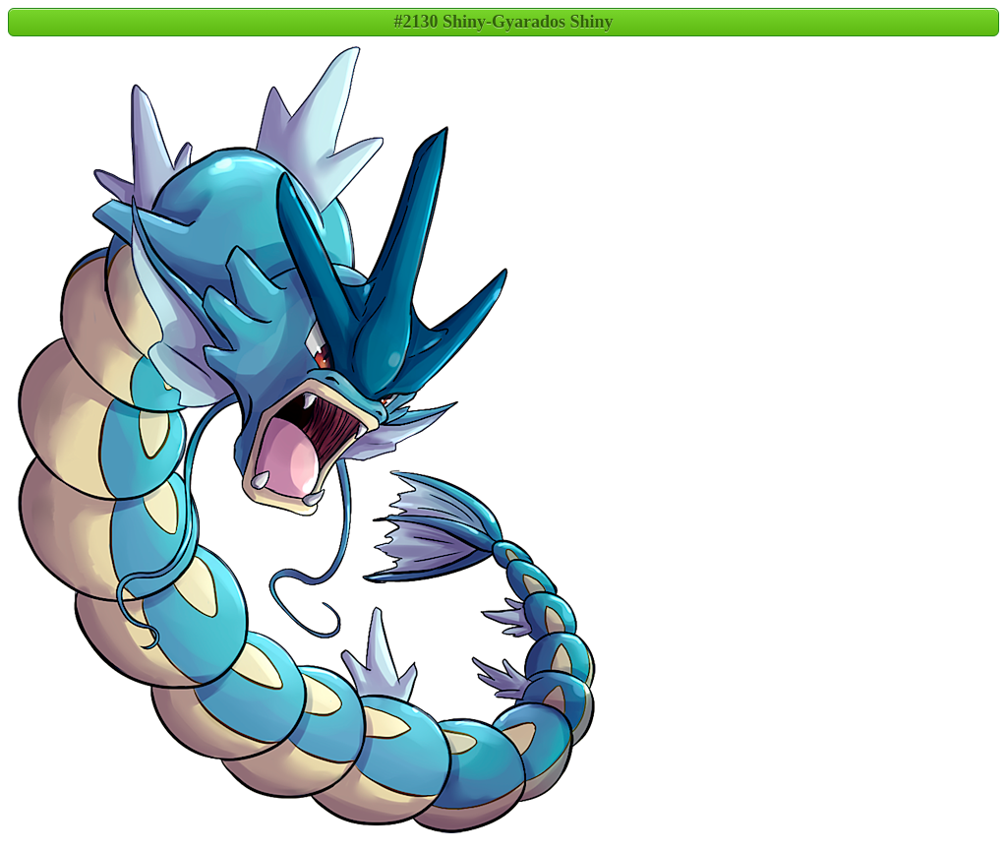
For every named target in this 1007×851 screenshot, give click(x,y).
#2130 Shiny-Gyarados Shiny (503, 21)
